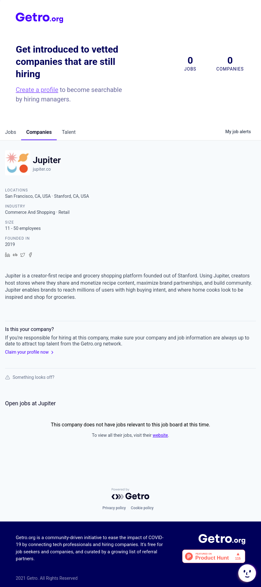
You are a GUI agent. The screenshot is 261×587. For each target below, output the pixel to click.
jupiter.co (42, 169)
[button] (246, 573)
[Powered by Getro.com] (130, 493)
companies (39, 132)
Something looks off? (29, 377)
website (160, 435)
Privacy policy (114, 508)
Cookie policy (142, 508)
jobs (10, 132)
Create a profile (37, 90)
